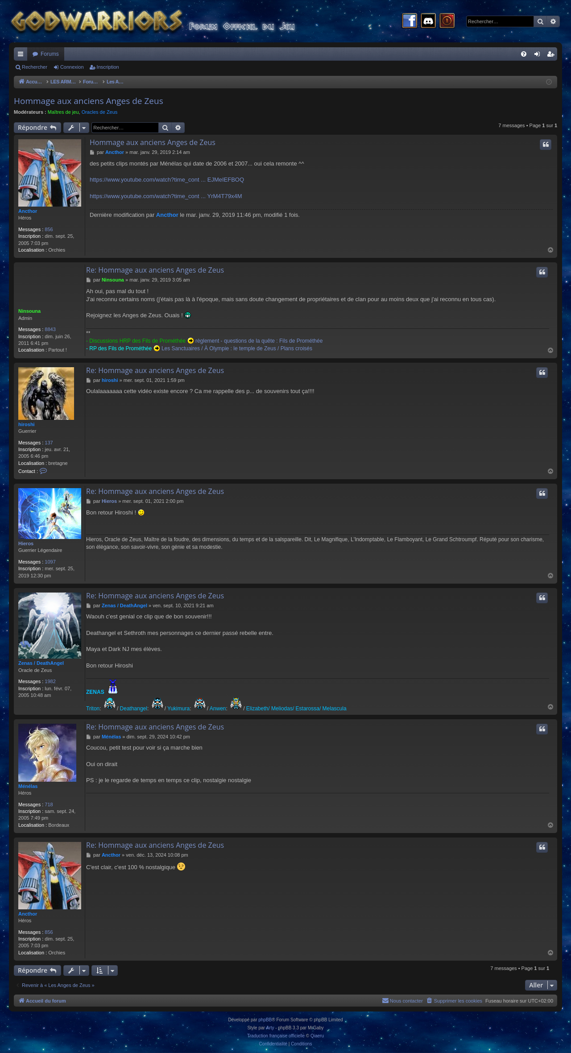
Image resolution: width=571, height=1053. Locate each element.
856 (49, 229)
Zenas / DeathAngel (41, 663)
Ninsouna (29, 311)
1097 (50, 561)
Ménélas (27, 786)
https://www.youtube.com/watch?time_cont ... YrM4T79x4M (166, 196)
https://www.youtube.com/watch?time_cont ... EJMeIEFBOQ (167, 179)
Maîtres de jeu (63, 112)
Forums (50, 54)
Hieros (25, 543)
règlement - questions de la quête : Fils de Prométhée (259, 341)
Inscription (108, 67)
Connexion (72, 67)
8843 (50, 329)
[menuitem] (523, 54)
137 (49, 442)
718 (49, 804)
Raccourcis (22, 56)
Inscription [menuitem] (552, 56)
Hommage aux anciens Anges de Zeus (88, 101)
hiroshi (26, 424)
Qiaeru (317, 1035)
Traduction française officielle (276, 1035)
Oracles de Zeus (100, 112)
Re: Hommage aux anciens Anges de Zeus (155, 269)
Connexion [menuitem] (539, 56)
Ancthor (27, 211)
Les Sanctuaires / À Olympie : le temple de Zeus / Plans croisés (236, 348)
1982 (50, 681)
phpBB (265, 1019)
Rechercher (34, 67)
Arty (270, 1027)
